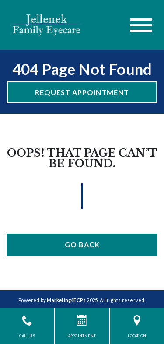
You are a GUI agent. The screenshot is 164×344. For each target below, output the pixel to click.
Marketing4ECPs (66, 300)
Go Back (82, 244)
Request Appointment (82, 92)
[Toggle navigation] (141, 25)
